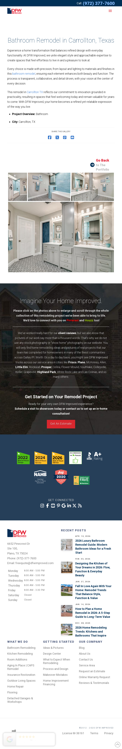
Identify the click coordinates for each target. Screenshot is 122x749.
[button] (110, 10)
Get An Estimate (61, 423)
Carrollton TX (35, 92)
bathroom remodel (23, 73)
